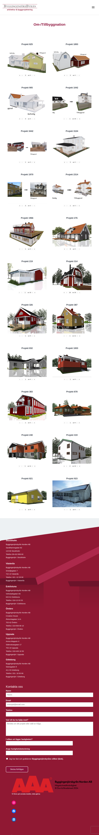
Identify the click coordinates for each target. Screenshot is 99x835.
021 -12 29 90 (18, 577)
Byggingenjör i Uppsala (15, 654)
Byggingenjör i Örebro (14, 629)
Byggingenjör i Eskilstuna (16, 604)
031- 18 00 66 (18, 673)
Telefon (10, 710)
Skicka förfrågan (17, 769)
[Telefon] (49, 714)
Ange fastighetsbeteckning (18, 749)
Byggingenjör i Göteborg (15, 677)
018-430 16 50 (18, 651)
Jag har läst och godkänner (36, 759)
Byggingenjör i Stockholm (16, 557)
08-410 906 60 (17, 554)
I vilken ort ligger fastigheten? (20, 739)
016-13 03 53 (17, 600)
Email (9, 700)
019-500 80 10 (18, 626)
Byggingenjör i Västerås (15, 580)
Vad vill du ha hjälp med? (17, 720)
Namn (9, 691)
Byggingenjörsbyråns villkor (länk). (47, 759)
